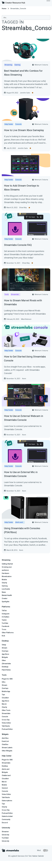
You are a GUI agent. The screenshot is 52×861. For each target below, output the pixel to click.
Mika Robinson (26, 319)
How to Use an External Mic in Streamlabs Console (21, 474)
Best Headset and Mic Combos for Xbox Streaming (23, 72)
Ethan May (23, 207)
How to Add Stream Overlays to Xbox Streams (21, 187)
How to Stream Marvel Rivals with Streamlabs (23, 302)
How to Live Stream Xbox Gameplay (24, 130)
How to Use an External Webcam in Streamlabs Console (23, 418)
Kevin (24, 378)
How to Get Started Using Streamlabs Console (25, 358)
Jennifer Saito (25, 93)
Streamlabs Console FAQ (18, 245)
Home (4, 8)
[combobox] (26, 17)
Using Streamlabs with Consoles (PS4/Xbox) (22, 530)
